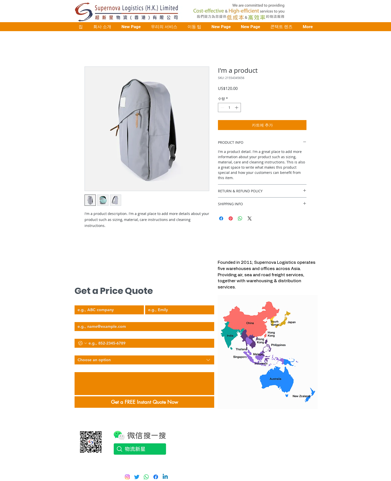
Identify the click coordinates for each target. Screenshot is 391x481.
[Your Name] (178, 309)
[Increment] (237, 107)
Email (79, 318)
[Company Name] (108, 309)
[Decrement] (222, 107)
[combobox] (144, 359)
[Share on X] (250, 218)
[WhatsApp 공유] (240, 218)
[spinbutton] (229, 107)
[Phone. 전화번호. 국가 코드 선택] (83, 343)
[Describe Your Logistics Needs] (144, 383)
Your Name (154, 301)
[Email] (143, 326)
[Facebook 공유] (221, 218)
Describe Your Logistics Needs (98, 368)
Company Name (88, 301)
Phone (79, 334)
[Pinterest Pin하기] (231, 218)
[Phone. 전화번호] (149, 343)
